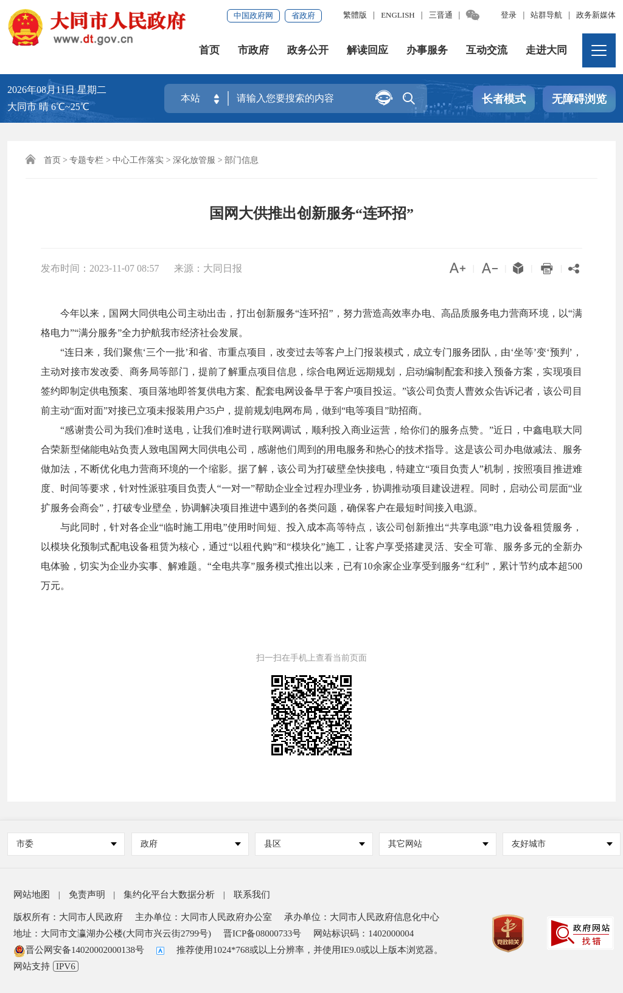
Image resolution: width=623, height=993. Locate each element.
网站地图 (31, 894)
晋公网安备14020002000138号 (78, 950)
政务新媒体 (596, 14)
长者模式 (504, 100)
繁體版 (355, 14)
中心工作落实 (138, 160)
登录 (509, 14)
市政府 (253, 51)
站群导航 (546, 14)
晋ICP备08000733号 (262, 933)
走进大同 (546, 51)
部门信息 (241, 160)
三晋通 (441, 14)
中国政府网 (253, 15)
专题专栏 (86, 160)
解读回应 (367, 51)
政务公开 (308, 51)
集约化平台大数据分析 (169, 894)
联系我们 (252, 894)
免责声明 (87, 894)
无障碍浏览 (579, 100)
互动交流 (486, 51)
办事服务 (427, 51)
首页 (209, 51)
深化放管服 (194, 160)
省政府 (303, 15)
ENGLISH (398, 14)
